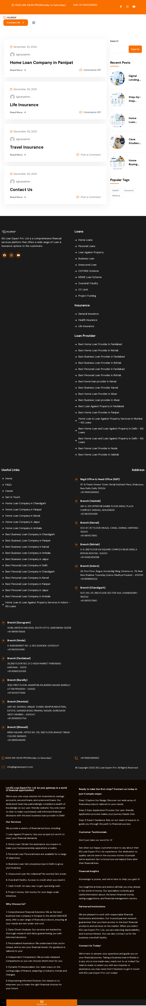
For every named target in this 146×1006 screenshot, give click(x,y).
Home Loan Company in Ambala (24, 528)
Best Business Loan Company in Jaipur (27, 559)
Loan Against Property (91, 252)
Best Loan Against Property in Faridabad (101, 406)
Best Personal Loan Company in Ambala (28, 596)
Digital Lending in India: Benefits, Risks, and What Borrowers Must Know (135, 78)
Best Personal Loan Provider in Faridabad (102, 369)
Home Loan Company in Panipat (41, 62)
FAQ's (8, 485)
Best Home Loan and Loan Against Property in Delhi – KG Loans (109, 430)
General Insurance (89, 314)
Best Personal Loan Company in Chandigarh (31, 571)
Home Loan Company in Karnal (23, 516)
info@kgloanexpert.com (20, 767)
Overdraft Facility (88, 283)
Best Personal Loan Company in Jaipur (27, 590)
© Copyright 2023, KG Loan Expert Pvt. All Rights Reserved (106, 768)
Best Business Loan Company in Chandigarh (30, 534)
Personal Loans (87, 246)
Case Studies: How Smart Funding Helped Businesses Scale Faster (134, 141)
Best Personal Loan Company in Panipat (28, 584)
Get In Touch (12, 497)
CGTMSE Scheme (88, 271)
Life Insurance (24, 105)
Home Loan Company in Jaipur (23, 522)
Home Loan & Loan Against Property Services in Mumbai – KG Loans (111, 420)
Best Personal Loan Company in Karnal (27, 578)
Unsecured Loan (87, 265)
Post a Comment (91, 155)
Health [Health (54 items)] (115, 190)
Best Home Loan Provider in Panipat (99, 412)
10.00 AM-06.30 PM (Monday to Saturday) (28, 758)
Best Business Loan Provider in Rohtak (100, 363)
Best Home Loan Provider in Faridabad (100, 344)
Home (8, 478)
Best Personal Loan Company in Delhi (27, 565)
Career (9, 491)
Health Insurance (88, 320)
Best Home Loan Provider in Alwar (98, 394)
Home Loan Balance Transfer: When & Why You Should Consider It (135, 120)
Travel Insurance (27, 147)
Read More (18, 70)
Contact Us (15, 22)
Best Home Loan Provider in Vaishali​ (99, 454)
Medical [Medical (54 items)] (116, 195)
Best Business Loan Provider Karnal (98, 388)
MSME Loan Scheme (90, 277)
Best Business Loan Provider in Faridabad (102, 357)
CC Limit (83, 289)
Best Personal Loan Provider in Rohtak (100, 375)
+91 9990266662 (85, 4)
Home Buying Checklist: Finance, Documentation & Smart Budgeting (135, 162)
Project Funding (87, 296)
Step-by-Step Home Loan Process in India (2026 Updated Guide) (135, 99)
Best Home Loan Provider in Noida (98, 448)
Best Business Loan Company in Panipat (28, 540)
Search (114, 41)
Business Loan (86, 258)
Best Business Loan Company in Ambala (28, 553)
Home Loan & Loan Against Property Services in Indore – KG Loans (37, 604)
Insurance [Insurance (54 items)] (129, 190)
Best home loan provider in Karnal (98, 381)
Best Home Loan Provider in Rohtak (99, 350)
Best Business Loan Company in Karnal (27, 547)
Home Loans (85, 240)
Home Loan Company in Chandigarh (26, 503)
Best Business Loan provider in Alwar (99, 400)
